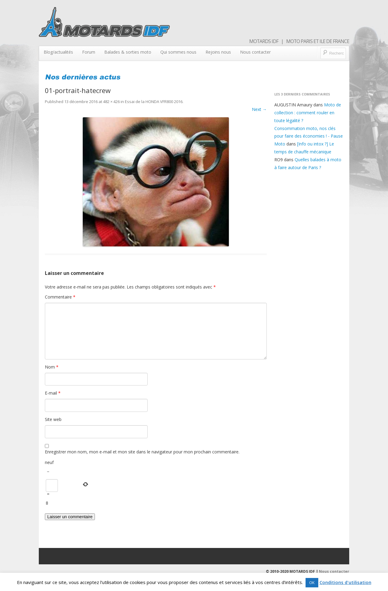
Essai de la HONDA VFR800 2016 (153, 101)
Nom (52, 367)
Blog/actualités (58, 52)
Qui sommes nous (178, 52)
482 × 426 (111, 101)
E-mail (53, 393)
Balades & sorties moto (127, 52)
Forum (88, 52)
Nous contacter (255, 52)
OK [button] (312, 582)
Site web (53, 419)
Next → (259, 109)
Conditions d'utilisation (345, 582)
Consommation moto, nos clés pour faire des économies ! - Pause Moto (308, 136)
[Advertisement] (308, 273)
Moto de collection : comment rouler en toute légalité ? (307, 112)
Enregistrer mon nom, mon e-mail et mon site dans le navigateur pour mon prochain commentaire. (142, 452)
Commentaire (60, 297)
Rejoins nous (218, 52)
